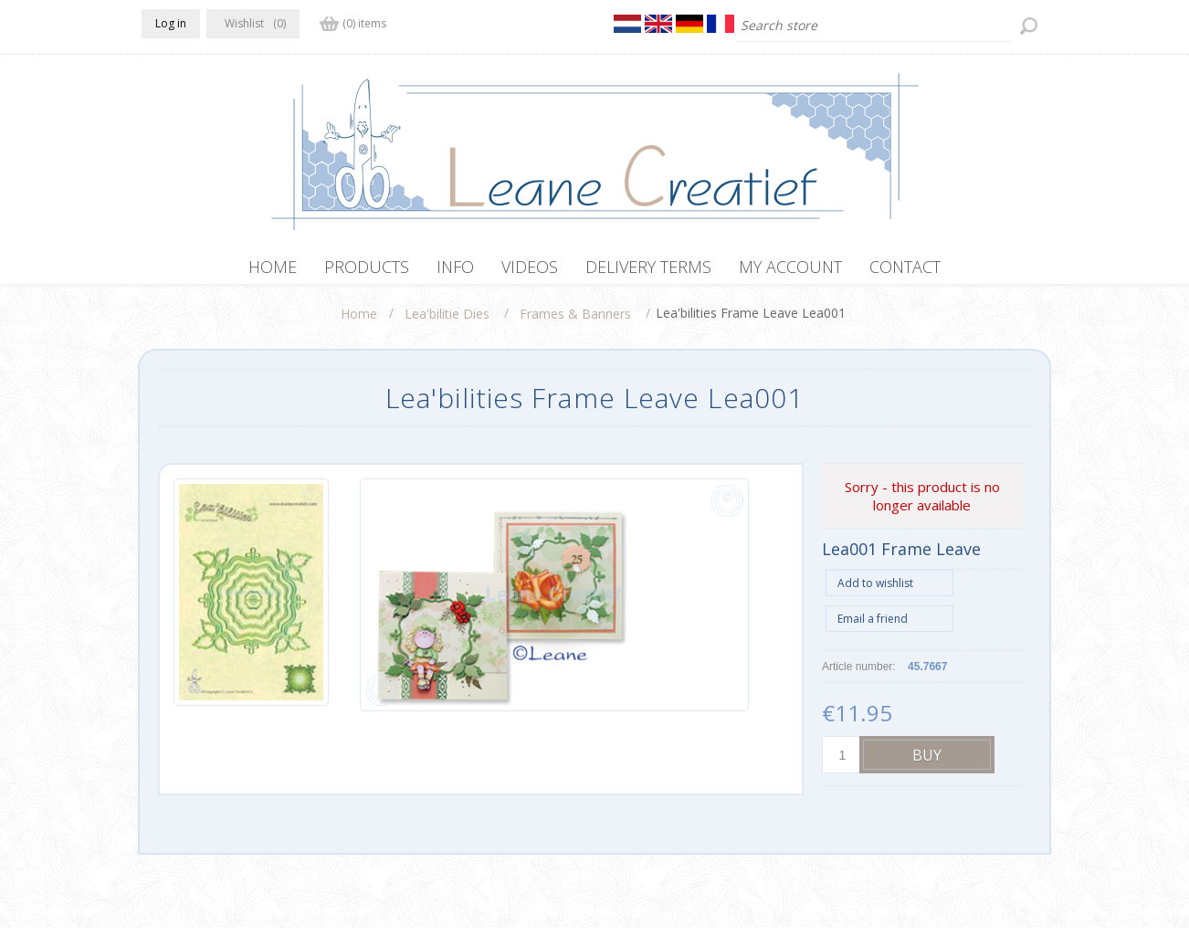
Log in (170, 23)
